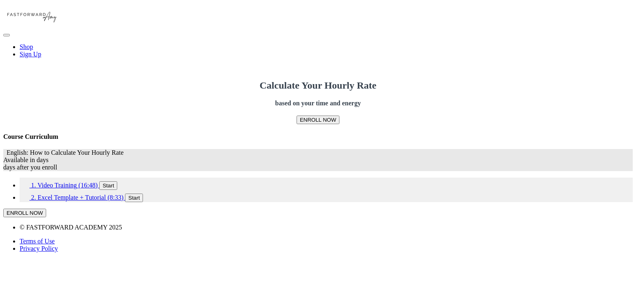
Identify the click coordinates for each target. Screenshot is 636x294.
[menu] (318, 50)
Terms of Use (37, 241)
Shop (26, 46)
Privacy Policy (39, 248)
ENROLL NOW (318, 120)
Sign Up (30, 54)
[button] (6, 35)
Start (108, 186)
